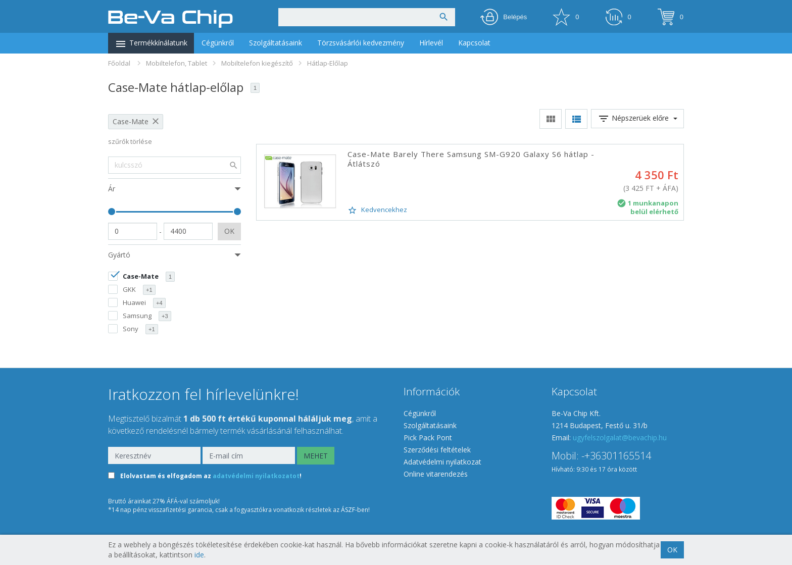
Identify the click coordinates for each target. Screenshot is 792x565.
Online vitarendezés (436, 474)
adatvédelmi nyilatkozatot (256, 476)
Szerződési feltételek (437, 449)
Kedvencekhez (377, 210)
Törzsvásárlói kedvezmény (360, 42)
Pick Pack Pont (428, 437)
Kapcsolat (474, 42)
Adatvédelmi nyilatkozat (442, 462)
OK (229, 231)
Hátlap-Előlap (327, 63)
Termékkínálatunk (151, 44)
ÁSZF (348, 509)
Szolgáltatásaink (275, 42)
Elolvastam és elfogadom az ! (211, 476)
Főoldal (119, 63)
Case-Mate (130, 121)
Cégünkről (218, 42)
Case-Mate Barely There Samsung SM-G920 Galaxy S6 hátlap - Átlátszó (471, 159)
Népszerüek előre (637, 119)
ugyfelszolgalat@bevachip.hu (620, 437)
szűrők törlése (130, 141)
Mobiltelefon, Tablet (176, 63)
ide (199, 554)
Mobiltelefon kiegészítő (257, 63)
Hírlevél (431, 42)
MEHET (316, 455)
